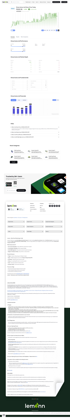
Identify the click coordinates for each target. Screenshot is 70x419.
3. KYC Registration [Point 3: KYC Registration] (11, 320)
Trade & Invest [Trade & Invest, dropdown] (28, 2)
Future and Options (33, 209)
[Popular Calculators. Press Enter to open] (35, 226)
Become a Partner (43, 2)
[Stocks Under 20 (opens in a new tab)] (35, 151)
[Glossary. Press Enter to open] (54, 231)
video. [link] (29, 330)
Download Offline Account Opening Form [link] (15, 342)
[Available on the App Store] (9, 183)
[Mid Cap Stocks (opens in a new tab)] (18, 151)
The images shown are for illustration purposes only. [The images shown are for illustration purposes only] (15, 375)
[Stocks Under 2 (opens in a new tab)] (18, 157)
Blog (40, 207)
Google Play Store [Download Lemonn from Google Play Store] (20, 273)
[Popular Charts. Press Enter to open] (35, 221)
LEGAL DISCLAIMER (11, 282)
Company (42, 203)
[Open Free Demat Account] (52, 417)
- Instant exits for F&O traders (16, 264)
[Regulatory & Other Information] (47, 290)
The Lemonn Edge (10, 266)
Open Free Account (21, 190)
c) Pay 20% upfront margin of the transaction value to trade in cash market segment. (22, 309)
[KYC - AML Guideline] (25, 290)
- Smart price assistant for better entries (15, 262)
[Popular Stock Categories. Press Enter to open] (54, 221)
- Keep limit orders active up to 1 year (16, 259)
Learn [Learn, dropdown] (37, 2)
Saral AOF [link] (10, 370)
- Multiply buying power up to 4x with (20, 257)
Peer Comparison (24, 37)
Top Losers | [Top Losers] (20, 217)
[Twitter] (50, 206)
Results (17, 37)
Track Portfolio (42, 209)
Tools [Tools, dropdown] (33, 2)
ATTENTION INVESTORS (11, 302)
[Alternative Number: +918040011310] (33, 298)
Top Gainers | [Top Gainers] (16, 217)
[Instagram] (52, 206)
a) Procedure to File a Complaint (13, 361)
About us (41, 205)
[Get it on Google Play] (9, 185)
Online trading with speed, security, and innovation (16, 270)
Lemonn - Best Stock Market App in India (15, 238)
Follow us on (51, 203)
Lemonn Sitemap (43, 210)
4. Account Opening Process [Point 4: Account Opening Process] (12, 326)
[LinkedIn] (59, 206)
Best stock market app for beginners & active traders (17, 268)
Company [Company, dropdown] (48, 2)
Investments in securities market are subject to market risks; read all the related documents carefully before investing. (26, 377)
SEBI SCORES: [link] (20, 385)
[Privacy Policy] (19, 290)
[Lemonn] (12, 205)
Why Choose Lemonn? (11, 244)
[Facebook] (55, 206)
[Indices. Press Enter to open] (16, 231)
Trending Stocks (25, 217)
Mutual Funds (32, 207)
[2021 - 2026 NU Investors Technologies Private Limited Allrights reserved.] (33, 395)
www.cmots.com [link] (43, 391)
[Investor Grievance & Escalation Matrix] (14, 291)
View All (13, 162)
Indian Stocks (32, 205)
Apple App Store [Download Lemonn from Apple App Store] (26, 273)
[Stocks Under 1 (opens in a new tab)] (35, 157)
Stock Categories (14, 145)
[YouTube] (57, 206)
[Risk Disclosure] (23, 291)
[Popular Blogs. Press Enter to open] (35, 231)
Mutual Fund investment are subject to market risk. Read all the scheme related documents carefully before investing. (26, 379)
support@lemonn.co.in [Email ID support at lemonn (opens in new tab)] (14, 299)
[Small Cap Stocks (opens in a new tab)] (52, 157)
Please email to (10, 353)
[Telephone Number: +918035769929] (33, 296)
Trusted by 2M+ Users (14, 176)
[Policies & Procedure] (38, 290)
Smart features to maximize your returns (15, 271)
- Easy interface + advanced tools (18, 251)
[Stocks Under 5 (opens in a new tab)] (52, 151)
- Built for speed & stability (17, 248)
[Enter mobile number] (12, 190)
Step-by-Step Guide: (11, 339)
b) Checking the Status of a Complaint (14, 365)
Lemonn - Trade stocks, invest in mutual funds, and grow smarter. (18, 275)
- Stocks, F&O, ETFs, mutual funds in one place (20, 246)
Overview (13, 37)
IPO (30, 210)
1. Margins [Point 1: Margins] (9, 304)
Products (32, 203)
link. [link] (36, 356)
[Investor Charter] (32, 290)
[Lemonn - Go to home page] (5, 2)
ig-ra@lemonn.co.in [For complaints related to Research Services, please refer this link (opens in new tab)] (29, 364)
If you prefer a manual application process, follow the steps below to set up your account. (22, 337)
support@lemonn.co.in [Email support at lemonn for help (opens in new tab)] (16, 353)
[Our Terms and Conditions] (11, 290)
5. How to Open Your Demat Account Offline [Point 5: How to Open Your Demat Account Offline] (15, 335)
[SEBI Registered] (11, 209)
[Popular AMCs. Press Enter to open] (16, 226)
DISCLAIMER (9, 373)
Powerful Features (10, 254)
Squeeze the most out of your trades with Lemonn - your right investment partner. (15, 179)
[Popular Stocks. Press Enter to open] (16, 221)
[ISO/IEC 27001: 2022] (20, 209)
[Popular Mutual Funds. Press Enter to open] (54, 226)
